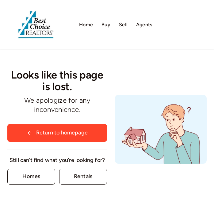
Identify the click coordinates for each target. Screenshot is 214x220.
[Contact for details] (31, 176)
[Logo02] (36, 7)
